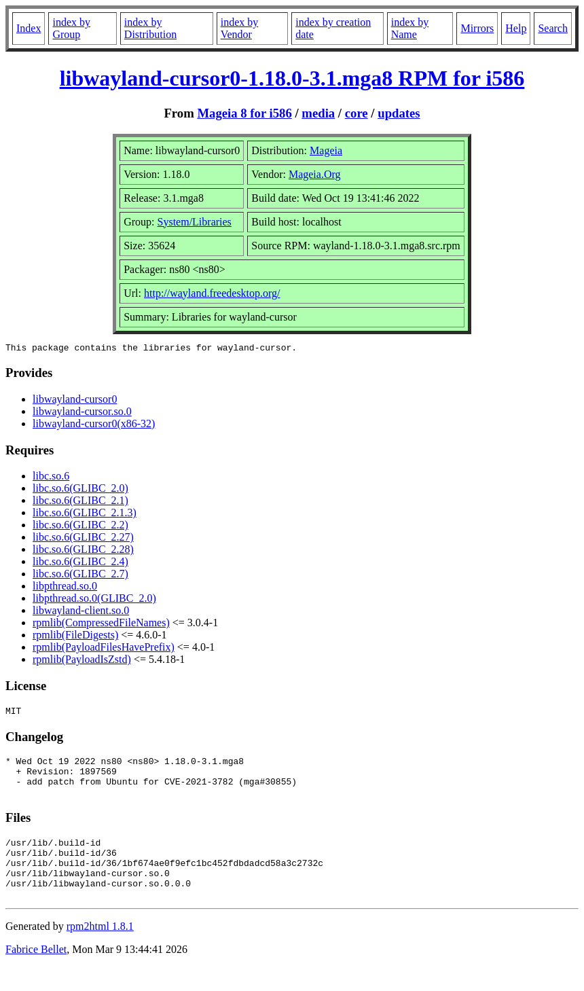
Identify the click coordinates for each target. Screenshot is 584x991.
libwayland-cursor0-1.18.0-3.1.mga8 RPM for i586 (292, 78)
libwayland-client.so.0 (81, 612)
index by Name (410, 28)
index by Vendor (240, 28)
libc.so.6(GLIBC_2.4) (80, 563)
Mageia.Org (315, 174)
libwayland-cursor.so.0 (82, 413)
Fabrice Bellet (36, 973)
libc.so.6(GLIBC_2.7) (80, 575)
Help (515, 28)
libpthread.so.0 (65, 588)
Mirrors (477, 28)
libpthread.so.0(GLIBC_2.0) (94, 600)
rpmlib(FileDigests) (75, 637)
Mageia (326, 150)
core (356, 113)
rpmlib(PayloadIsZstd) (82, 661)
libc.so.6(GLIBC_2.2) (80, 527)
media (318, 113)
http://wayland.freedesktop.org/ (212, 293)
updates (399, 113)
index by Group (71, 28)
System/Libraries (195, 222)
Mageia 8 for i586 (244, 113)
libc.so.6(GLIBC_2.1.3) (84, 514)
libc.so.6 (51, 478)
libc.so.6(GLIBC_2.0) (80, 490)
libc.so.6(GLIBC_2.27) (83, 539)
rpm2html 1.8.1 (100, 950)
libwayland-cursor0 (75, 401)
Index (28, 28)
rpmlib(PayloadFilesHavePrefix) (104, 649)
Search (553, 28)
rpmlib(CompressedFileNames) (101, 624)
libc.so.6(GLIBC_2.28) (83, 551)
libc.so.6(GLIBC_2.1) (80, 502)
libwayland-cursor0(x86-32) (94, 425)
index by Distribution (150, 28)
